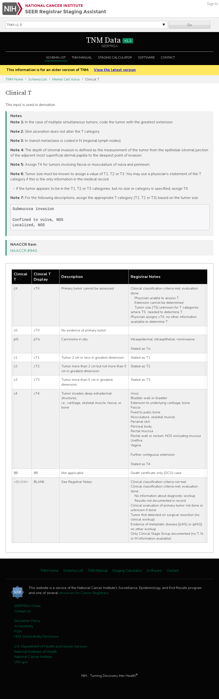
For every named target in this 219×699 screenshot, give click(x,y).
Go (189, 24)
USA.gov (21, 663)
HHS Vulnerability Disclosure (36, 638)
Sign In (212, 4)
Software (146, 57)
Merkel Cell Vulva (65, 79)
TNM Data (109, 40)
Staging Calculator (115, 57)
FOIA (18, 633)
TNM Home (14, 79)
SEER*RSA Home (27, 607)
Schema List (56, 57)
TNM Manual (82, 57)
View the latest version (115, 69)
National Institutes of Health (35, 653)
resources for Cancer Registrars (83, 594)
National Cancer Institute (33, 658)
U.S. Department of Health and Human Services (50, 648)
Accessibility (23, 628)
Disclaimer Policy (27, 622)
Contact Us (22, 613)
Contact (168, 57)
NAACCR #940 (23, 252)
